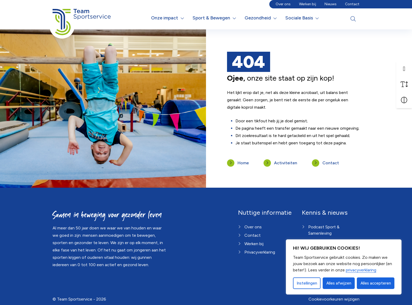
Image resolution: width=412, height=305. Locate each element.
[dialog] (343, 267)
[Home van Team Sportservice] (82, 17)
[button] (404, 69)
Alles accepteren (375, 283)
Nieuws (331, 4)
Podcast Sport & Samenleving (323, 230)
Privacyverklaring (259, 252)
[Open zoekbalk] (353, 19)
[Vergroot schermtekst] (404, 84)
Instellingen (307, 283)
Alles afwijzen (338, 283)
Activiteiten (285, 162)
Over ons (283, 4)
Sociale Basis (299, 17)
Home (243, 162)
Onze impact (164, 17)
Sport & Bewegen (211, 17)
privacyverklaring (361, 269)
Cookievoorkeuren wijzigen (333, 299)
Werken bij (307, 4)
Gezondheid (258, 17)
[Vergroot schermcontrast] (404, 100)
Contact (352, 4)
